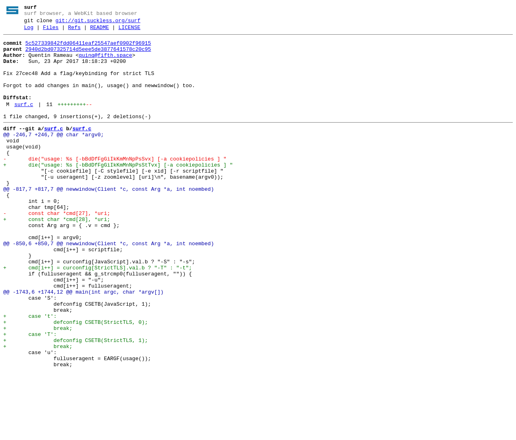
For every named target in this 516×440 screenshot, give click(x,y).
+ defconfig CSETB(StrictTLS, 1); (75, 402)
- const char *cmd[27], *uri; (56, 249)
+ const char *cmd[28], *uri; (56, 257)
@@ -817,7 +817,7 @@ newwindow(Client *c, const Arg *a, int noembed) (108, 220)
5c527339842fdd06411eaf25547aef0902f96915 (88, 48)
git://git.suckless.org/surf (98, 23)
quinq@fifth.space (105, 62)
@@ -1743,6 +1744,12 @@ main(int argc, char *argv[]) (83, 344)
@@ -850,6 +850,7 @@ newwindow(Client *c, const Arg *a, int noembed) (108, 286)
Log (28, 31)
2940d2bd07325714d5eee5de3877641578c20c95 (88, 55)
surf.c (23, 121)
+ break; (38, 387)
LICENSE (130, 31)
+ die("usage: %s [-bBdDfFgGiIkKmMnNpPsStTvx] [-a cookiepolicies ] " (118, 191)
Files (50, 31)
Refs (74, 31)
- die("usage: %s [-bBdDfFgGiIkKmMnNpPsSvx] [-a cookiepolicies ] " (115, 184)
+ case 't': (30, 373)
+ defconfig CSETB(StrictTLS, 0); (75, 380)
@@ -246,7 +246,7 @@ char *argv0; (53, 155)
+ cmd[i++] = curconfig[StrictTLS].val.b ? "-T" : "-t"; (97, 315)
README (99, 31)
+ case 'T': (30, 394)
